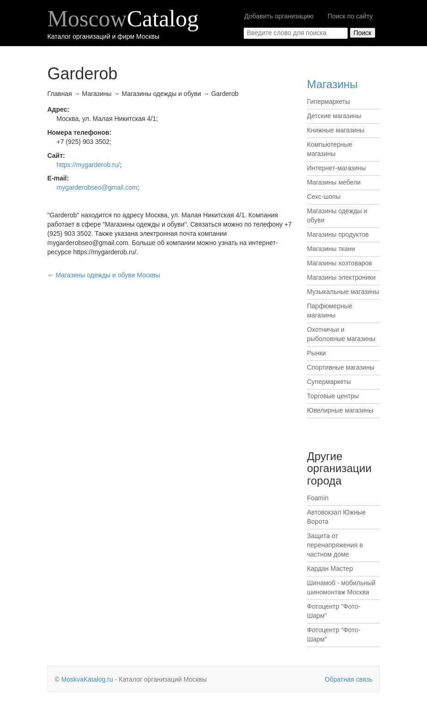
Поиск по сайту (350, 16)
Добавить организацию (278, 16)
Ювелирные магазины (340, 410)
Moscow (123, 18)
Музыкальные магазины (343, 291)
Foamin (318, 498)
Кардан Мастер (330, 568)
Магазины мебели (334, 182)
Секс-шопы (324, 196)
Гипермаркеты (328, 101)
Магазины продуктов (338, 234)
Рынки (316, 353)
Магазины (332, 84)
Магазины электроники (341, 277)
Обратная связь (348, 679)
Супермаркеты (329, 381)
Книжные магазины (335, 130)
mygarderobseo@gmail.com (97, 187)
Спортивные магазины (340, 367)
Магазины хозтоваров (339, 263)
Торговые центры (333, 396)
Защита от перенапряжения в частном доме (335, 545)
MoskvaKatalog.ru (87, 679)
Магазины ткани (331, 248)
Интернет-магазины (336, 168)
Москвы (107, 275)
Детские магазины (334, 116)
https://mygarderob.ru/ (88, 164)
